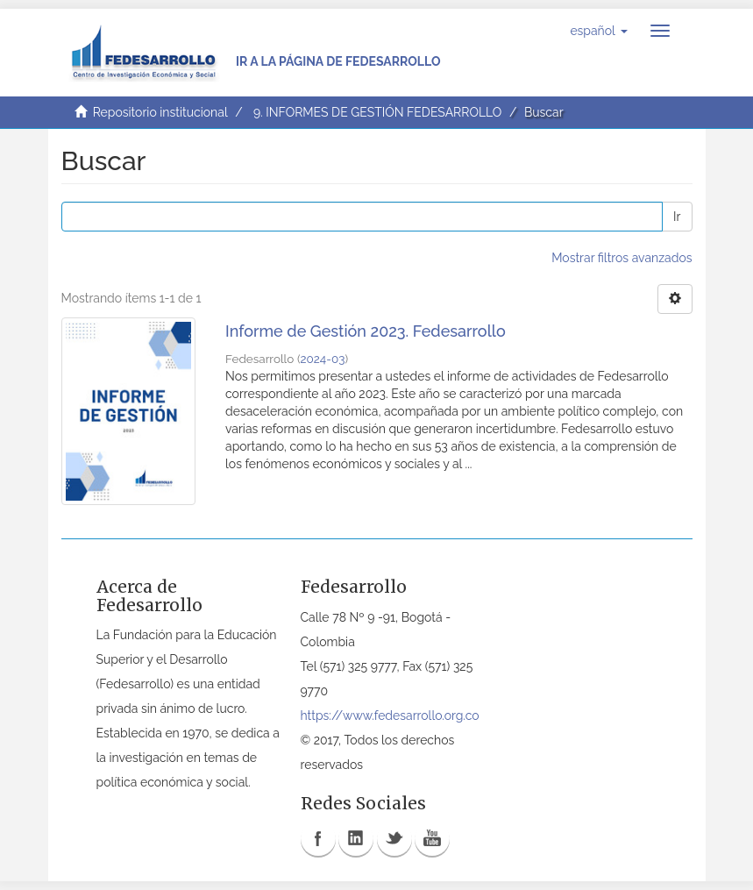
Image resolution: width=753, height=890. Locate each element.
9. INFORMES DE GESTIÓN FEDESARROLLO (377, 112)
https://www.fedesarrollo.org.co (390, 715)
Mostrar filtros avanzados (621, 258)
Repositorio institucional (160, 112)
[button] (598, 31)
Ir (676, 217)
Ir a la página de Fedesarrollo (338, 61)
